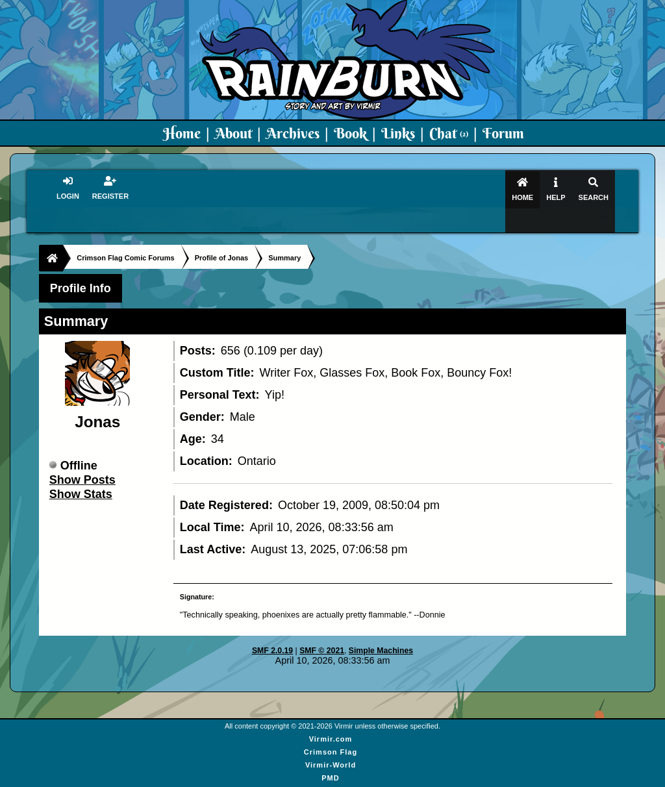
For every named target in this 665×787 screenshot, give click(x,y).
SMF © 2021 (321, 627)
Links (398, 133)
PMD (330, 754)
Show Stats (80, 470)
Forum (503, 133)
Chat (448, 133)
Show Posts (82, 456)
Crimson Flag (330, 728)
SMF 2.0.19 (272, 627)
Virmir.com (331, 715)
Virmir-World (330, 741)
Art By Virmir (331, 767)
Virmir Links (330, 780)
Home (182, 133)
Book (350, 133)
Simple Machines (381, 627)
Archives (293, 133)
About (233, 133)
